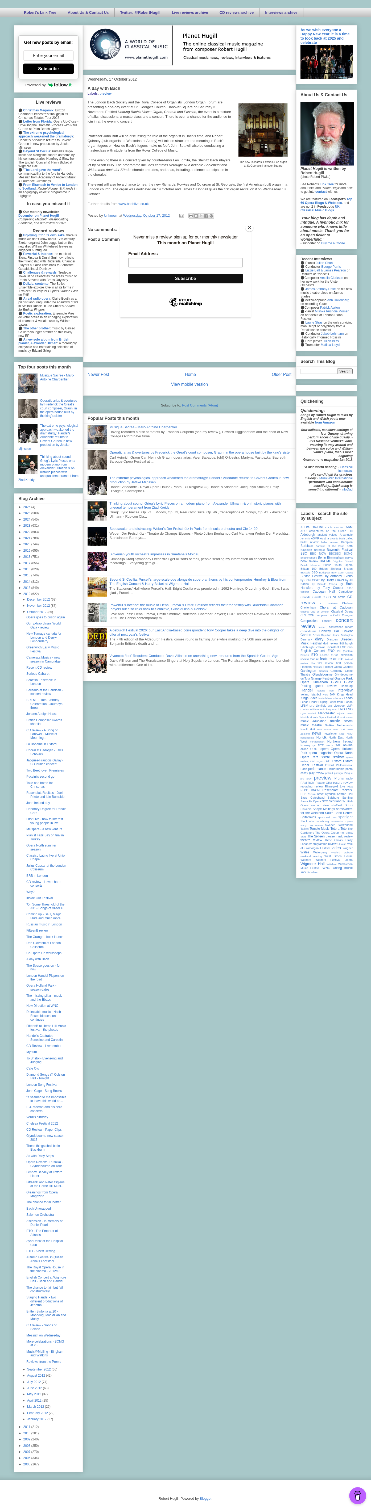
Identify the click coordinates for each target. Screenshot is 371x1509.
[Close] (249, 228)
